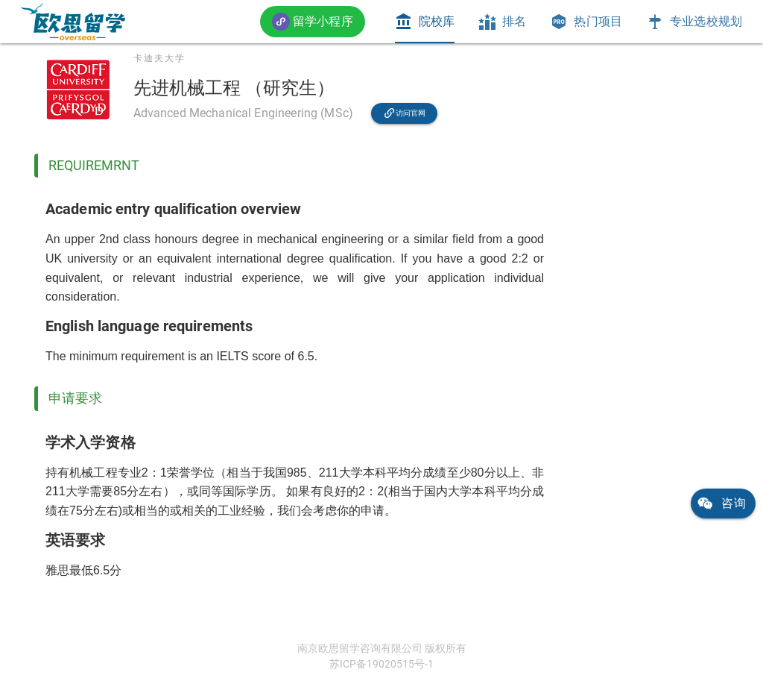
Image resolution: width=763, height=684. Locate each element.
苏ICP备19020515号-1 (381, 664)
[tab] (424, 21)
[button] (312, 21)
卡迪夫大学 (159, 58)
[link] (73, 21)
